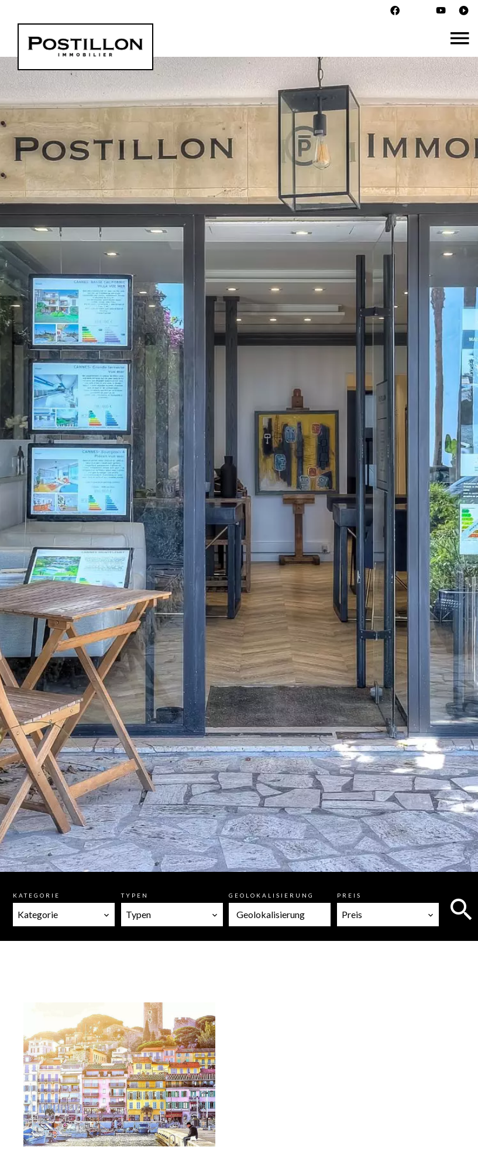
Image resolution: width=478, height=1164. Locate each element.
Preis (349, 895)
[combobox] (64, 914)
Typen (135, 895)
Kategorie (36, 895)
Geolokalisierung (271, 895)
